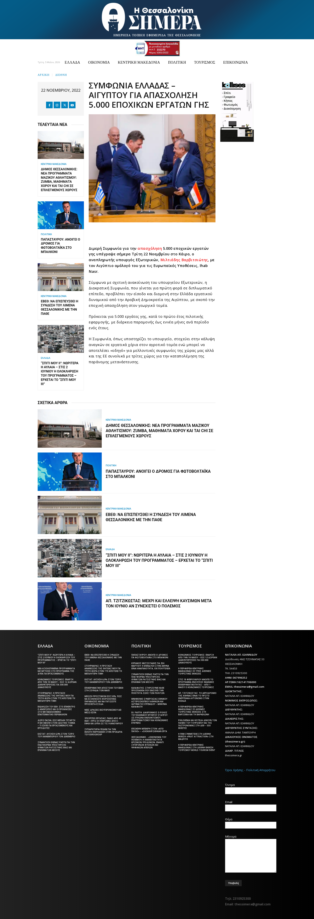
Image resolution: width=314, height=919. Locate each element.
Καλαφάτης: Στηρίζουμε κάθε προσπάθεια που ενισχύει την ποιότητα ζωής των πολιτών (147, 690)
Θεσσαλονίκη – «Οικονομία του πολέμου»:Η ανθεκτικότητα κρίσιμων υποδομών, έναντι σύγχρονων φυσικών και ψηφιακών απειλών (148, 742)
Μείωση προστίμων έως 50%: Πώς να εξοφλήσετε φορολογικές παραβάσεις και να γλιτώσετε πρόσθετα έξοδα (103, 700)
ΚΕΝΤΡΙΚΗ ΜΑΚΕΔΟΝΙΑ (53, 164)
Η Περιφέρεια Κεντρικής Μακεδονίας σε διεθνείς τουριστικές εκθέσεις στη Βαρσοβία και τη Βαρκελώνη (193, 710)
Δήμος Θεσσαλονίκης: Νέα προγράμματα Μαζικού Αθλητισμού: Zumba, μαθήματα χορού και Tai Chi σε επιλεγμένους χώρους (59, 179)
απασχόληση (150, 248)
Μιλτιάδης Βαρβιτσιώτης (184, 259)
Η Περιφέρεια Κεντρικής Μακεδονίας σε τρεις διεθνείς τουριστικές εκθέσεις (194, 671)
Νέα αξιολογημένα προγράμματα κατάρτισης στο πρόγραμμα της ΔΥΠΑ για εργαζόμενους (56, 671)
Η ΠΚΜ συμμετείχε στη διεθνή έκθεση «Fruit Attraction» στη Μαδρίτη (195, 736)
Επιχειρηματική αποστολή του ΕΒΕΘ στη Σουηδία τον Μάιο (104, 689)
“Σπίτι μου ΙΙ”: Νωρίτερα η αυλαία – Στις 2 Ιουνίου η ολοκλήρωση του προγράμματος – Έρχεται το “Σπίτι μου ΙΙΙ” (59, 373)
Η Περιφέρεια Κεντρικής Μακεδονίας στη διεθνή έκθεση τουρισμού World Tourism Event (196, 747)
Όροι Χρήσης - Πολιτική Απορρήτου (250, 770)
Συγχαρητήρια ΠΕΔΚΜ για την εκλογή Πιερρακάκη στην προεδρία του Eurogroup (103, 732)
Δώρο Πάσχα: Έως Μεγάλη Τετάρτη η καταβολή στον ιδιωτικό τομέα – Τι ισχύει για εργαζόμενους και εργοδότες (56, 724)
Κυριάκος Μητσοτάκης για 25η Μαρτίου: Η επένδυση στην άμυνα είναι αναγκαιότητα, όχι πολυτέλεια (150, 666)
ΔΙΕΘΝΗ (61, 74)
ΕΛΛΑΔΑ (45, 358)
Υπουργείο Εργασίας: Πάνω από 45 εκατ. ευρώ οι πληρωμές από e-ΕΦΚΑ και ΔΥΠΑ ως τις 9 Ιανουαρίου (104, 721)
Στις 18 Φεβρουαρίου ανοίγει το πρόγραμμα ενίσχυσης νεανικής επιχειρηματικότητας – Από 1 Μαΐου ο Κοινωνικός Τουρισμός (196, 683)
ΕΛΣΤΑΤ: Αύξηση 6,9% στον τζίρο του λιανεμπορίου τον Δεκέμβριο (56, 735)
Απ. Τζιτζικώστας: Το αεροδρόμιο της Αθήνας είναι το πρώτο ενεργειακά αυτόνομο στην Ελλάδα (197, 697)
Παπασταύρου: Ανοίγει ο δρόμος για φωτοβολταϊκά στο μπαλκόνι (60, 246)
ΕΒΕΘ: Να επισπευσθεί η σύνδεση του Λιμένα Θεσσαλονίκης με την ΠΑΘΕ (59, 307)
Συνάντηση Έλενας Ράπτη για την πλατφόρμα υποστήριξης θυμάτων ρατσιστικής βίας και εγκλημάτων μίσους (56, 746)
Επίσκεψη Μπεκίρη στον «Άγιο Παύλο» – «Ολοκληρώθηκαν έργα (149, 730)
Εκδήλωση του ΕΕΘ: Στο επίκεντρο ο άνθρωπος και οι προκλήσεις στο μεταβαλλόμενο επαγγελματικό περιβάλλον (56, 710)
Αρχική (43, 74)
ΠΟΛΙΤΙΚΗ (46, 234)
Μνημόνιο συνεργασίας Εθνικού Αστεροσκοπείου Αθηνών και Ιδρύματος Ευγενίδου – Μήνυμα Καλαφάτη (149, 702)
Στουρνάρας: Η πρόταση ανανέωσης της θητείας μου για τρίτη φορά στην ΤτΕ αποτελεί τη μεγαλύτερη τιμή (56, 697)
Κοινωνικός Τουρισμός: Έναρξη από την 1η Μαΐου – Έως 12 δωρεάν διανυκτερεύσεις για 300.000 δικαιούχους (57, 683)
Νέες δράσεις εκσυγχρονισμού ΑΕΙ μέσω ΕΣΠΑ (103, 711)
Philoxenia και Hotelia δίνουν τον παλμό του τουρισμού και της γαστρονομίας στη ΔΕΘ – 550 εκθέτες (197, 724)
